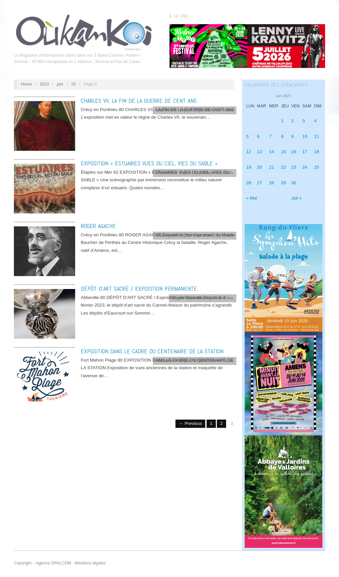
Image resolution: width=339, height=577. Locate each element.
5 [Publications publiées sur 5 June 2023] (247, 136)
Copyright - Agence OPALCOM (42, 563)
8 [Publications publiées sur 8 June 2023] (282, 136)
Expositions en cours (213, 110)
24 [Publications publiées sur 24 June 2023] (304, 167)
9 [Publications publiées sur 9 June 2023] (292, 136)
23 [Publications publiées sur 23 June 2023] (293, 167)
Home (26, 84)
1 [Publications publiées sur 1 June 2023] (282, 120)
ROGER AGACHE (98, 226)
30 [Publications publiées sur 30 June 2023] (293, 182)
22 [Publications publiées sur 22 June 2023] (283, 167)
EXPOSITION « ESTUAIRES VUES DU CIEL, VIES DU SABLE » (149, 163)
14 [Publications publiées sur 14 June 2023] (271, 151)
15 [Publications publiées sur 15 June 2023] (283, 151)
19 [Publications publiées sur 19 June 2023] (248, 167)
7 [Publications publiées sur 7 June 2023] (270, 136)
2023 (44, 84)
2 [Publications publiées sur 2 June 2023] (292, 120)
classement (166, 110)
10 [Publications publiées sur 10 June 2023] (304, 136)
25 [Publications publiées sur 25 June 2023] (316, 167)
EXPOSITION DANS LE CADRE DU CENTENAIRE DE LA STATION (152, 351)
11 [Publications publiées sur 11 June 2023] (316, 136)
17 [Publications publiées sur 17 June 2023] (304, 151)
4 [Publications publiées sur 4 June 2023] (315, 120)
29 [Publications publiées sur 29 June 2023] (283, 182)
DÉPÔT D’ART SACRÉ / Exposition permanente (139, 288)
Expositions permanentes (209, 298)
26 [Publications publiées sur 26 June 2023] (248, 182)
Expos (185, 110)
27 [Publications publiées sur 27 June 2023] (259, 182)
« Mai (251, 198)
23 (73, 84)
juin (60, 84)
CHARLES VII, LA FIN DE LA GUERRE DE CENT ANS (139, 100)
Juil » (296, 198)
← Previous (190, 423)
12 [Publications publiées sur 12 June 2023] (248, 151)
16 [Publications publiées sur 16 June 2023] (293, 151)
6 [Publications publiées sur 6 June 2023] (258, 136)
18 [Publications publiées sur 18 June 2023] (316, 151)
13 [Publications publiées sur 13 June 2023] (259, 151)
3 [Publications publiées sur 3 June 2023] (303, 120)
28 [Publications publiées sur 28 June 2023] (271, 182)
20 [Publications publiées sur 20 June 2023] (259, 167)
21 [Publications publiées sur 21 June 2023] (271, 167)
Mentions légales (90, 563)
